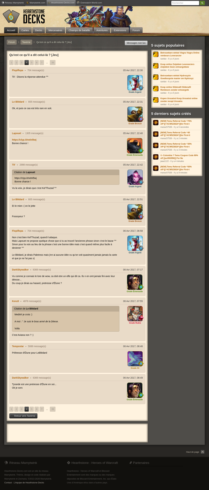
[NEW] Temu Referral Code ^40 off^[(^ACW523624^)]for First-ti (175, 134)
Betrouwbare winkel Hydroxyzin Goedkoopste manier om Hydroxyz (176, 77)
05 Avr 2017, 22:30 (133, 70)
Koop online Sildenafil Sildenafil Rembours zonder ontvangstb (175, 88)
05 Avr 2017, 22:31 (133, 101)
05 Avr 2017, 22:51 (133, 199)
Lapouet (16, 133)
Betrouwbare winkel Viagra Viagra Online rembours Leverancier (179, 54)
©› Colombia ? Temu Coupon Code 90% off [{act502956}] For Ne (179, 156)
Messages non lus (136, 43)
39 (52, 62)
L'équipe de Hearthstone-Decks (29, 482)
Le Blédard (18, 101)
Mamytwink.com (35, 2)
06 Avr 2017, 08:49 (133, 377)
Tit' (13, 164)
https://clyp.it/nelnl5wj (24, 139)
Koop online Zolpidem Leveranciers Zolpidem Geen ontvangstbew (177, 65)
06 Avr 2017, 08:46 (133, 346)
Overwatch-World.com (89, 2)
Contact (8, 482)
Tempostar (18, 346)
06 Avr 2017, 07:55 (133, 301)
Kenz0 (15, 301)
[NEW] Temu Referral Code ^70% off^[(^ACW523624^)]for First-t (176, 122)
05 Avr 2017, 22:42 (133, 164)
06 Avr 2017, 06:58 (133, 231)
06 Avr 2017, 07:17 (133, 269)
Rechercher (202, 3)
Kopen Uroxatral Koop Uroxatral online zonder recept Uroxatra (178, 99)
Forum (11, 42)
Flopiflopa (17, 70)
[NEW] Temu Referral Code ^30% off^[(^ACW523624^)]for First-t (176, 145)
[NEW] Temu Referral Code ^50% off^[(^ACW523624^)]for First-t (176, 168)
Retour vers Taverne (23, 416)
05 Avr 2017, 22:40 (133, 133)
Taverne (26, 42)
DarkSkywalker (20, 269)
